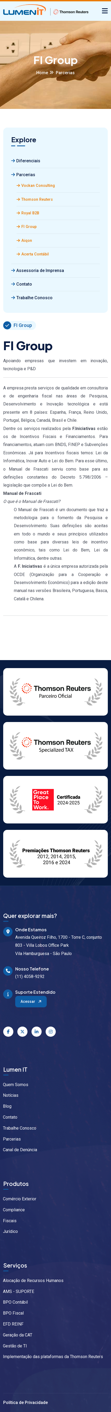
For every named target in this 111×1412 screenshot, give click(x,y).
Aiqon (24, 240)
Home (42, 72)
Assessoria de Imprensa (37, 270)
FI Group (27, 226)
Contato (21, 284)
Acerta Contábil (33, 254)
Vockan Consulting (36, 185)
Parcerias (23, 174)
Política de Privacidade (25, 1402)
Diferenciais (25, 160)
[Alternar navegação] (105, 11)
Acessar (31, 1001)
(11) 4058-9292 (30, 976)
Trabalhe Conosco (32, 297)
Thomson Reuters (35, 199)
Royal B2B (28, 213)
